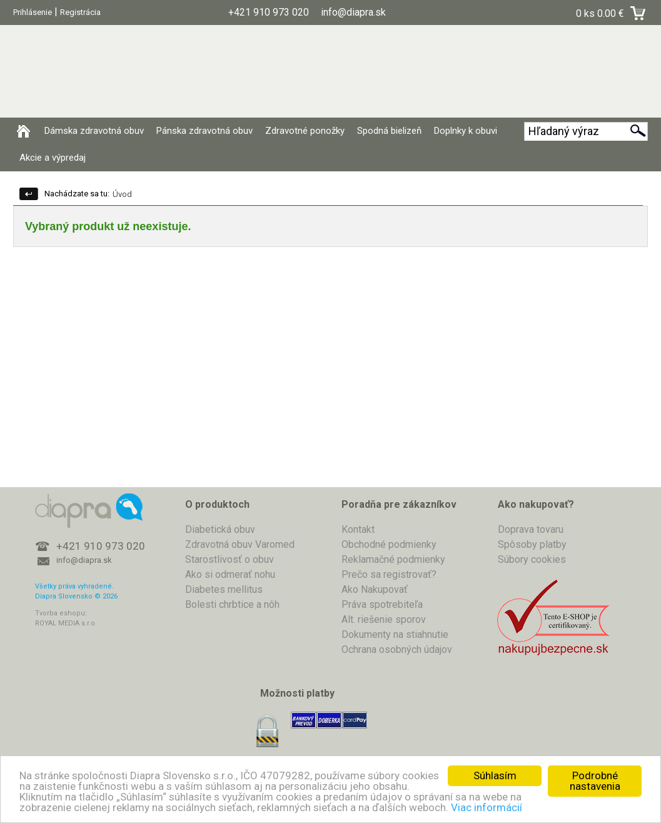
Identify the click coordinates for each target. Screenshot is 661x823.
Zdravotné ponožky (305, 130)
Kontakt (358, 529)
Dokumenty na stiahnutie (394, 634)
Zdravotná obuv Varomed (240, 544)
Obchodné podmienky (388, 544)
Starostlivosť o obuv (229, 559)
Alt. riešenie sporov (383, 619)
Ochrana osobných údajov (396, 649)
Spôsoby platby (532, 544)
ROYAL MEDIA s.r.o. (66, 623)
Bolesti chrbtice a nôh (232, 604)
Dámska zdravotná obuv (94, 130)
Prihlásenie (32, 12)
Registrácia (80, 12)
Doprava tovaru (530, 529)
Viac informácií (486, 807)
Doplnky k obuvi (465, 130)
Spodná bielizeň (389, 130)
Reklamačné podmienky (393, 559)
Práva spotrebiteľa (382, 604)
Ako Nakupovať (374, 589)
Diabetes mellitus (224, 589)
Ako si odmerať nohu (230, 574)
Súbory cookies (532, 559)
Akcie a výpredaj (52, 157)
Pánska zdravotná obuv (204, 130)
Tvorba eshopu (60, 613)
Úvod (122, 194)
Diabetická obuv (220, 529)
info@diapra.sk (84, 560)
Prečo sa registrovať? (388, 574)
